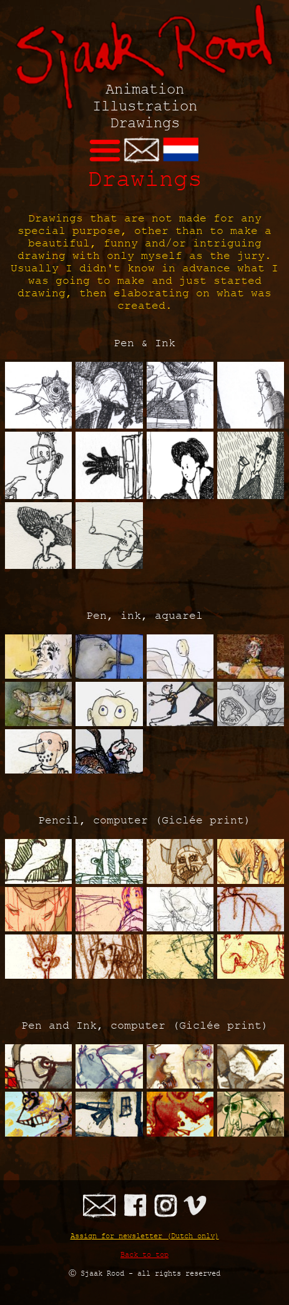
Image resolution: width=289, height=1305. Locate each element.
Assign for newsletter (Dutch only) (145, 1235)
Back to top (144, 1254)
